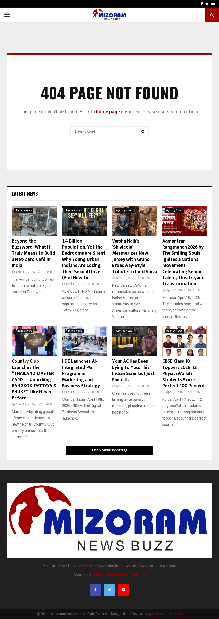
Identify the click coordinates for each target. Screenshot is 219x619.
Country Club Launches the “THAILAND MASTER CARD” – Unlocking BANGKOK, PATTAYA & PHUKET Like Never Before (34, 379)
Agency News (24, 210)
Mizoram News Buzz (167, 614)
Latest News (25, 193)
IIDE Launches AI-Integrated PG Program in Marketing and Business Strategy (81, 373)
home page (108, 111)
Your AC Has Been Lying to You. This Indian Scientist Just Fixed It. (133, 370)
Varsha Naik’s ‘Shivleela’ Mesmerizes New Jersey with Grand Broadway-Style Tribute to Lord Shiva (134, 256)
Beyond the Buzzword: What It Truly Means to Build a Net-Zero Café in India (33, 253)
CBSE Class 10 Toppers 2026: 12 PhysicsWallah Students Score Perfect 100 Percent (183, 373)
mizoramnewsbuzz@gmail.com (119, 575)
